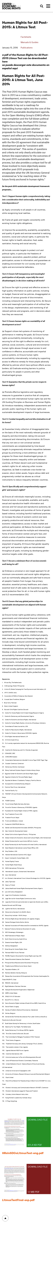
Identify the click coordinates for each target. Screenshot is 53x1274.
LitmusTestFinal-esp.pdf (18, 1200)
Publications (27, 47)
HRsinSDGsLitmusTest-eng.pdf (23, 1153)
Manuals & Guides (29, 42)
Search (42, 6)
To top (5, 1218)
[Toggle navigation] (48, 6)
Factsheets (26, 37)
